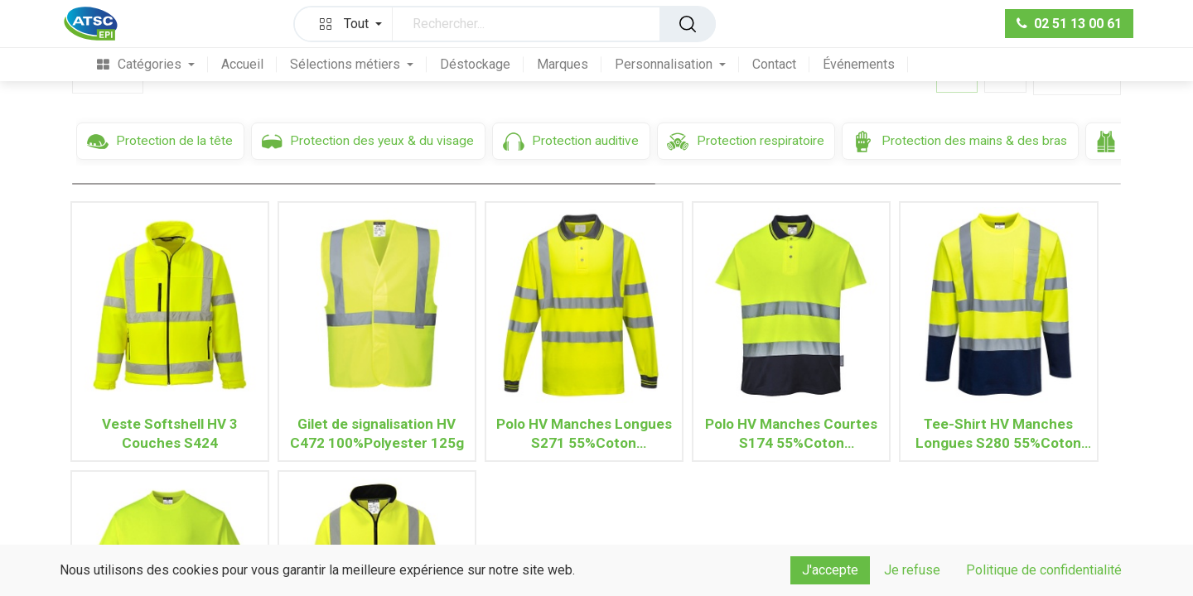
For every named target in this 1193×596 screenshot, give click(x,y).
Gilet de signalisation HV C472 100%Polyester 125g (377, 433)
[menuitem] (146, 64)
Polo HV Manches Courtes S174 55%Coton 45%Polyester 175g (791, 433)
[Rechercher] (687, 24)
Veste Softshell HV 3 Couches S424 (170, 433)
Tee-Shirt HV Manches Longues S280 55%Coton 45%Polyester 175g (998, 433)
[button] (347, 24)
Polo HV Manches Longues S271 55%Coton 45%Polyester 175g (584, 433)
